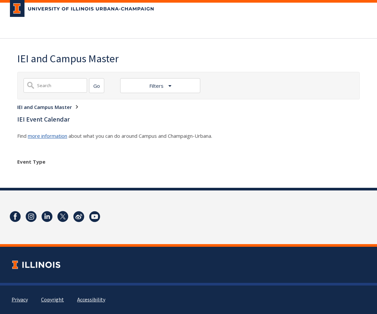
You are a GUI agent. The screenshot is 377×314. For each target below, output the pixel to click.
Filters (157, 85)
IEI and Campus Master (44, 107)
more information (47, 135)
